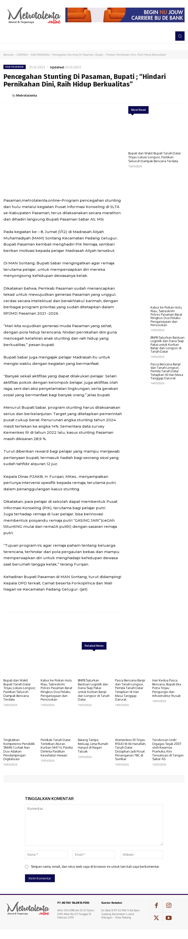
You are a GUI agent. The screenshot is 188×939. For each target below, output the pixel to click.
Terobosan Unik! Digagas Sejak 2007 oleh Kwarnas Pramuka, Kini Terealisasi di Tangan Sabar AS (168, 749)
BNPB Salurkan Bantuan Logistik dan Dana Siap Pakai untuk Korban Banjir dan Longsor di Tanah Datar (168, 411)
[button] (180, 36)
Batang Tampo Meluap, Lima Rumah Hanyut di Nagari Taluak (93, 745)
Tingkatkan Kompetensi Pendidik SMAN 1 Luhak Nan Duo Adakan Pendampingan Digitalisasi (19, 749)
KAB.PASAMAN (40, 54)
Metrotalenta (26, 95)
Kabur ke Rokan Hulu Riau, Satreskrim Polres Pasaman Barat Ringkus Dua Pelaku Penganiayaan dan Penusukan (166, 382)
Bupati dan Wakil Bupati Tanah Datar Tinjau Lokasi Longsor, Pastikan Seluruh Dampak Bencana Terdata (154, 157)
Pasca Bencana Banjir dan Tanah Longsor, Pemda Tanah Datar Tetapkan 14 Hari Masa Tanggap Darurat (167, 437)
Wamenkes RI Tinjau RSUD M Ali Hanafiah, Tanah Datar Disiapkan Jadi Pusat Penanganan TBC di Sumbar (130, 749)
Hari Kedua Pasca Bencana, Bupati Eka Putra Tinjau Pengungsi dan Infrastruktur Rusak (166, 687)
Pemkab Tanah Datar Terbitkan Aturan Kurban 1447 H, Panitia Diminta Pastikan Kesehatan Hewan (57, 747)
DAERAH (22, 54)
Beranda (8, 54)
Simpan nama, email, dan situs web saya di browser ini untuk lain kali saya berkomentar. (95, 866)
